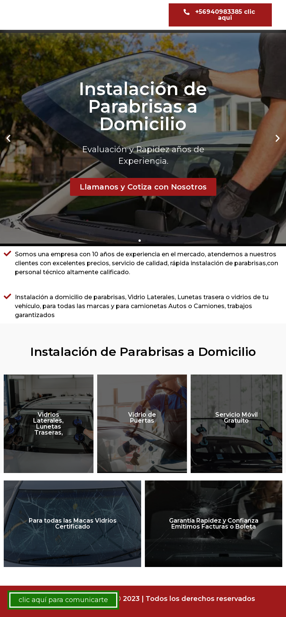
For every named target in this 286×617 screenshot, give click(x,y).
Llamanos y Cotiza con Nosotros (143, 186)
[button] (220, 14)
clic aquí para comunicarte (63, 600)
